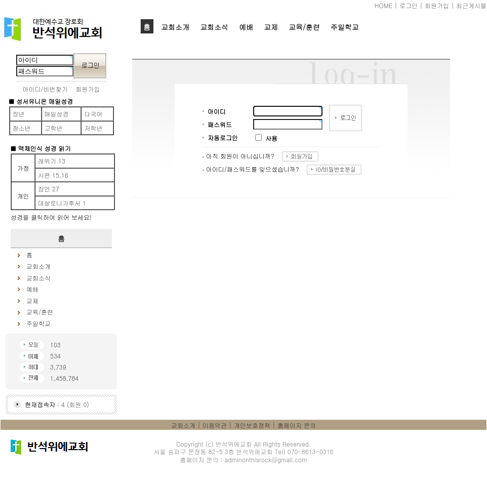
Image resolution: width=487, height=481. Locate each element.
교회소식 (214, 27)
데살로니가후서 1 (62, 202)
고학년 (54, 128)
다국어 (93, 113)
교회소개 (175, 27)
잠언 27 (48, 188)
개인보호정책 (252, 425)
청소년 (22, 128)
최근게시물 (471, 5)
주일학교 (345, 27)
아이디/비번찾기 (45, 89)
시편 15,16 (53, 175)
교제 (271, 27)
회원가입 (437, 5)
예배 (246, 27)
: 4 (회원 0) (57, 404)
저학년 (93, 128)
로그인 (408, 5)
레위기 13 (51, 160)
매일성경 (57, 113)
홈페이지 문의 (296, 425)
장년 (19, 113)
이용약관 (214, 425)
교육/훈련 (304, 27)
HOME (383, 5)
